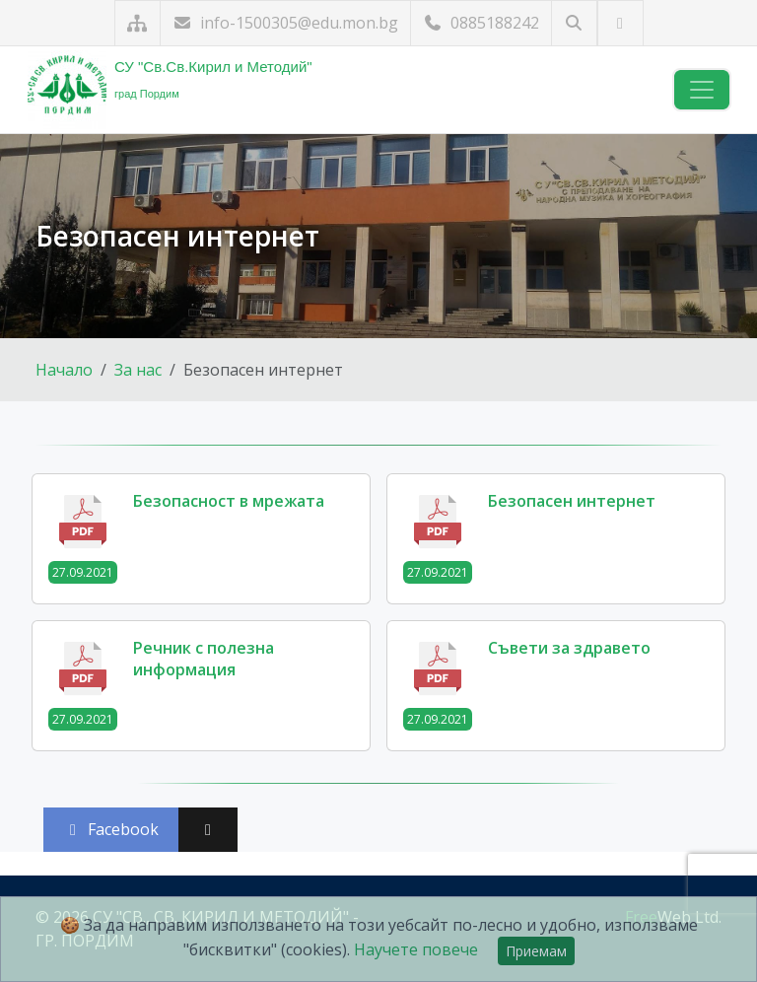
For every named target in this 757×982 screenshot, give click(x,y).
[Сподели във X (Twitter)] (208, 829)
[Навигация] (701, 89)
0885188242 (481, 23)
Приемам (536, 951)
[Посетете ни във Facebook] (620, 23)
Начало (64, 370)
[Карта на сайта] (137, 23)
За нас (138, 370)
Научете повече (416, 949)
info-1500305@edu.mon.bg (285, 23)
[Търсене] (574, 23)
